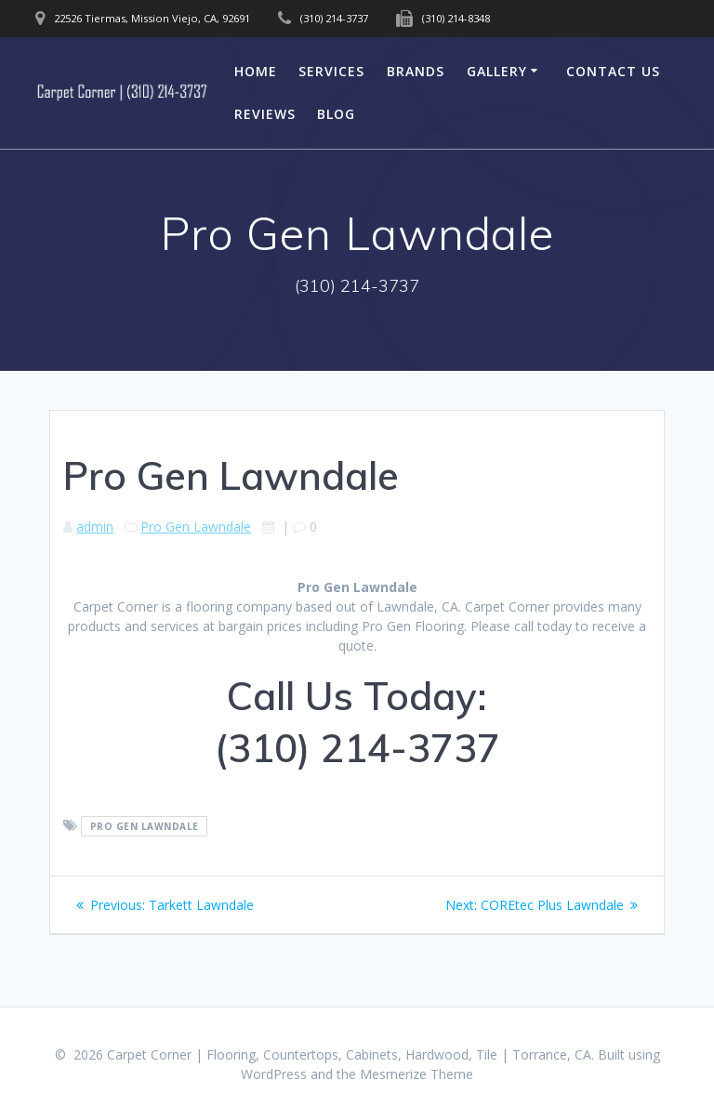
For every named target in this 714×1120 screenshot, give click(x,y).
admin (94, 526)
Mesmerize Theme (416, 1074)
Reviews (265, 114)
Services (331, 71)
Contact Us (613, 71)
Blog (336, 114)
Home (255, 71)
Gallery (497, 71)
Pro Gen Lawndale (195, 526)
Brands (415, 71)
